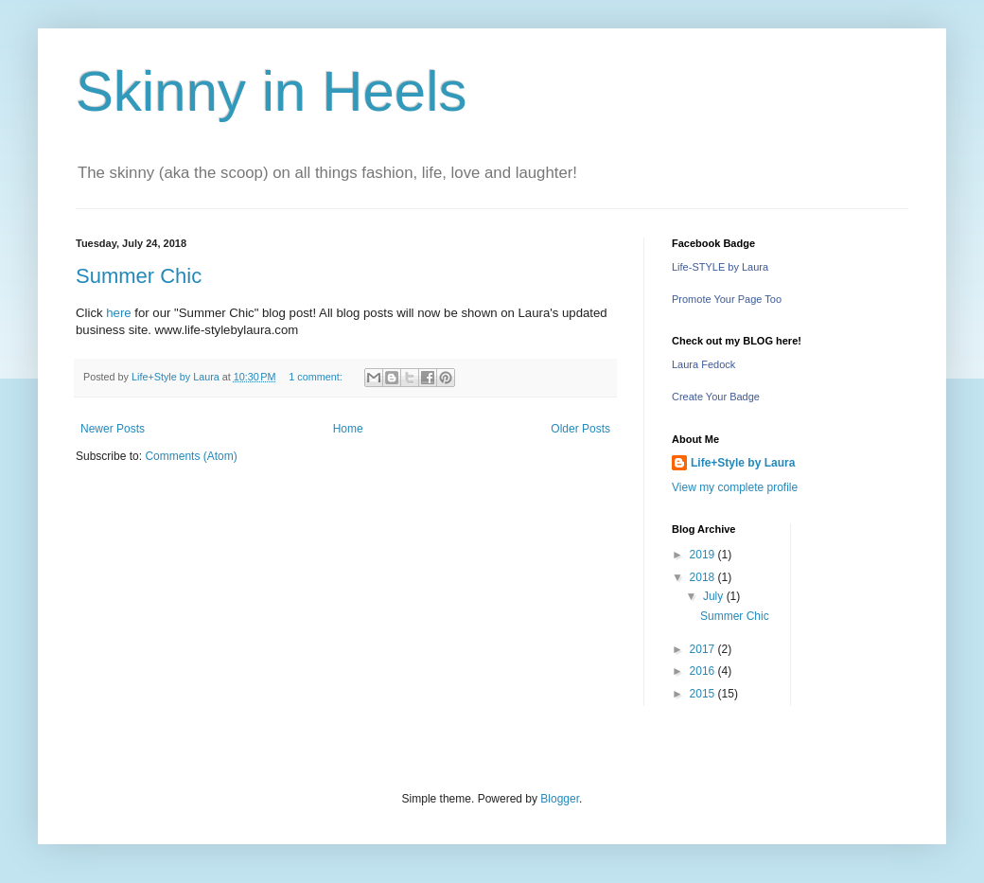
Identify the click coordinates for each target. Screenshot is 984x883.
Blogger (559, 798)
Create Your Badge (716, 396)
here (118, 313)
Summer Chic (139, 276)
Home (348, 428)
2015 (704, 693)
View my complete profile (735, 487)
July (715, 596)
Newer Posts (112, 428)
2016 (704, 671)
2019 (704, 554)
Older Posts (580, 428)
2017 (704, 649)
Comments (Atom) (191, 456)
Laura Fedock (703, 364)
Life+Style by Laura (743, 462)
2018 (704, 577)
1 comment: (316, 376)
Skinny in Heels (271, 91)
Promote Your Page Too (727, 299)
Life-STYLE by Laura (720, 267)
